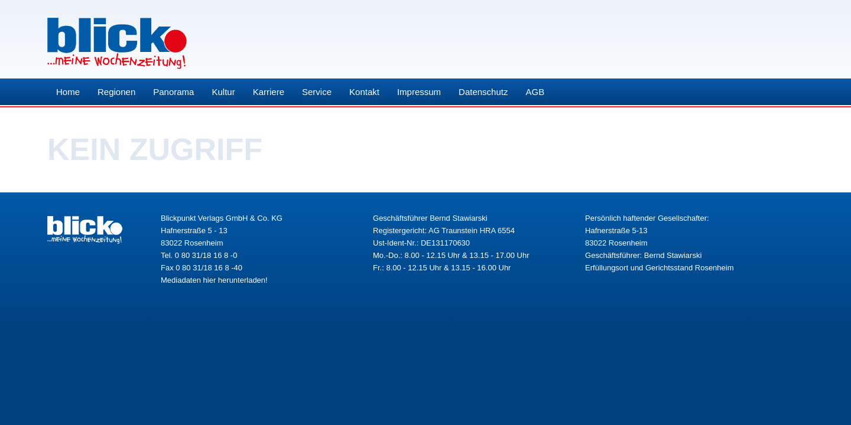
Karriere (268, 92)
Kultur (223, 92)
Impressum (419, 92)
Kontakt (364, 92)
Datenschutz (483, 92)
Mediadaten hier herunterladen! (214, 280)
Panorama (173, 92)
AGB (534, 92)
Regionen (116, 92)
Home (68, 92)
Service (317, 92)
